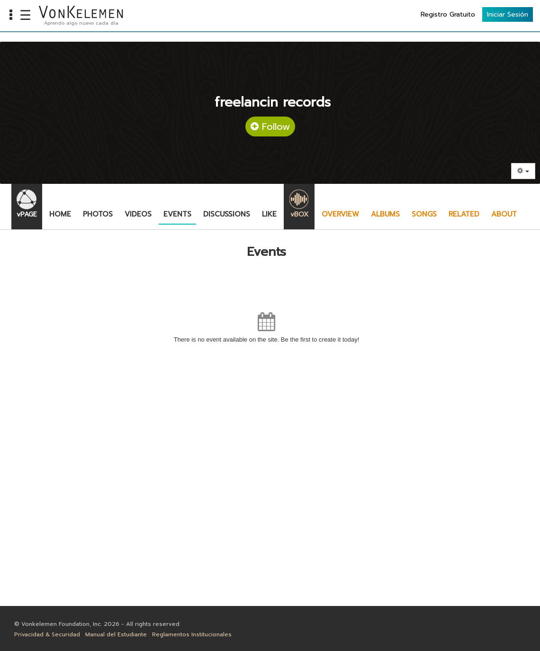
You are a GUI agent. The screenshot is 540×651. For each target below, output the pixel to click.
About (504, 214)
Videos (138, 214)
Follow (270, 126)
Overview (340, 214)
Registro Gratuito (448, 14)
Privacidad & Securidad (47, 634)
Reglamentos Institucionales (192, 634)
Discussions (226, 214)
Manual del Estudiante (116, 634)
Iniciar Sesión (507, 14)
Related (464, 214)
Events (177, 214)
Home (60, 214)
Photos (98, 214)
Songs (424, 214)
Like (269, 214)
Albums (385, 214)
